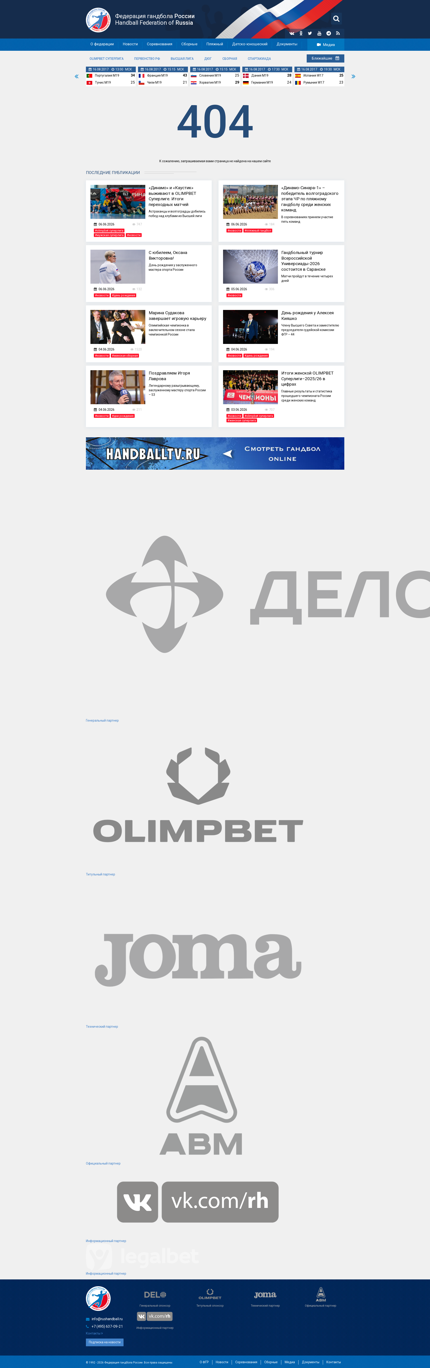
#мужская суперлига (109, 234)
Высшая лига (182, 58)
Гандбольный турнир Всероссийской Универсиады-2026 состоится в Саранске (305, 260)
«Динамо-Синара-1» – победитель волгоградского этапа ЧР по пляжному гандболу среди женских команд (309, 197)
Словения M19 (210, 75)
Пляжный (214, 44)
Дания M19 (259, 75)
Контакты (94, 1333)
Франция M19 (157, 75)
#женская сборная (125, 355)
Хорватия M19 (210, 82)
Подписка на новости (105, 1341)
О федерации (102, 44)
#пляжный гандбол (258, 230)
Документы (287, 44)
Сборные (189, 44)
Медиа (326, 44)
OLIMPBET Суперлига (107, 58)
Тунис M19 (103, 82)
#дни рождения (123, 415)
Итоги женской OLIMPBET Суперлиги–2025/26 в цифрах (309, 378)
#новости (134, 234)
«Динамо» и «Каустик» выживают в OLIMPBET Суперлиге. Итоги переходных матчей (174, 195)
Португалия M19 (107, 75)
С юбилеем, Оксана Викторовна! (169, 254)
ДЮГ (208, 58)
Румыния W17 (314, 82)
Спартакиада (259, 58)
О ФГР (204, 1361)
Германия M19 (262, 82)
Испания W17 (313, 75)
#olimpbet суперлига (109, 230)
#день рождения (123, 294)
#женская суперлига (242, 419)
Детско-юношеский (249, 44)
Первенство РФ (147, 58)
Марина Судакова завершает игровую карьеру (170, 317)
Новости (130, 44)
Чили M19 (154, 82)
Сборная (229, 58)
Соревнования (159, 44)
